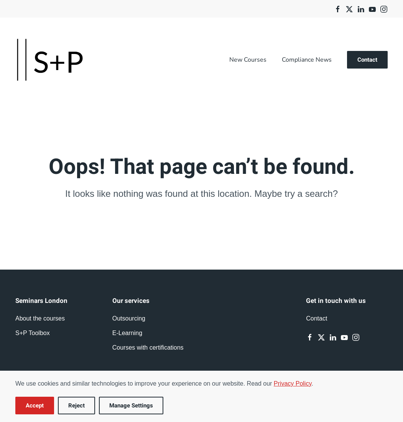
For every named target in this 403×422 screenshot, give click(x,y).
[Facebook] (338, 8)
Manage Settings (131, 405)
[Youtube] (372, 8)
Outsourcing (128, 318)
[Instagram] (384, 8)
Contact (367, 60)
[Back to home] (49, 59)
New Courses (247, 60)
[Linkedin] (361, 8)
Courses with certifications (148, 347)
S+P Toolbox (32, 333)
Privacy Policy (292, 383)
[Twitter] (349, 8)
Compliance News (307, 60)
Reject (76, 405)
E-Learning (127, 333)
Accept (35, 405)
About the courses (40, 318)
